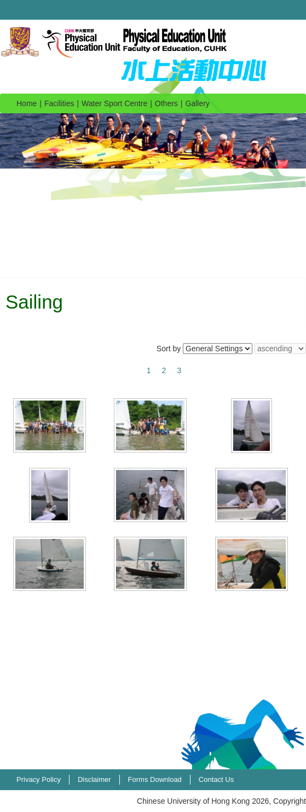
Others (166, 103)
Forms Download (155, 779)
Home (26, 103)
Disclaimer (94, 779)
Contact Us (216, 779)
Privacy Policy (38, 779)
